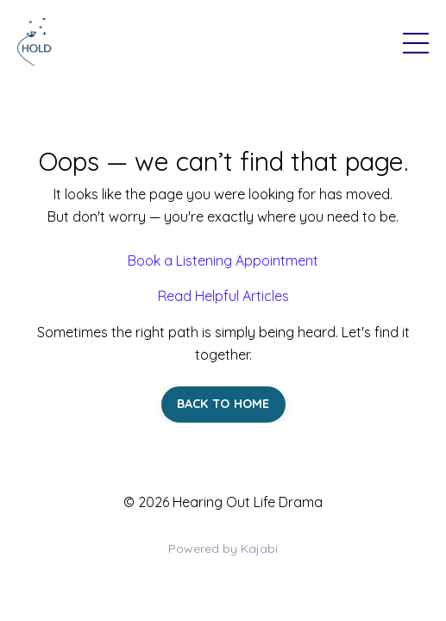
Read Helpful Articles (223, 295)
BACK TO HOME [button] (223, 403)
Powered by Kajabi (223, 548)
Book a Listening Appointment (223, 260)
